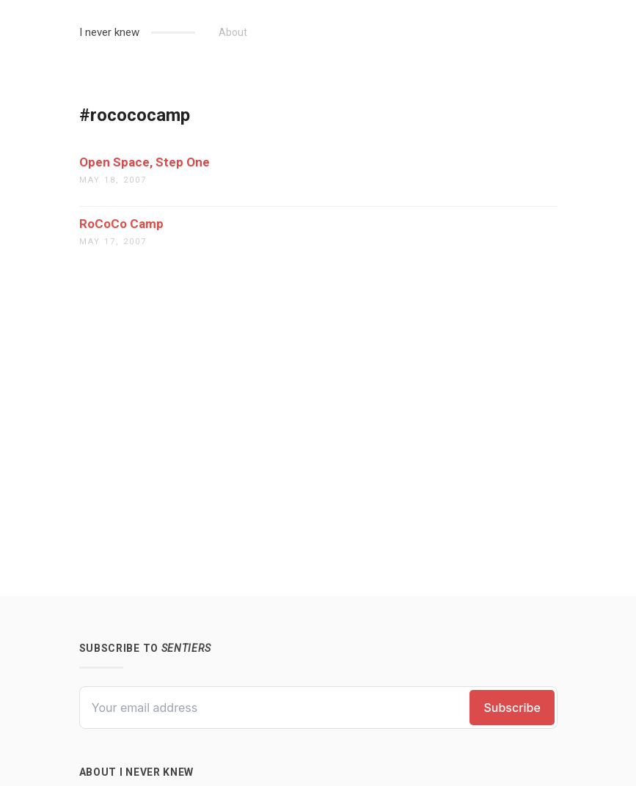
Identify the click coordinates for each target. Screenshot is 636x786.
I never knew (109, 32)
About (233, 32)
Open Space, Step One (144, 162)
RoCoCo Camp (121, 223)
